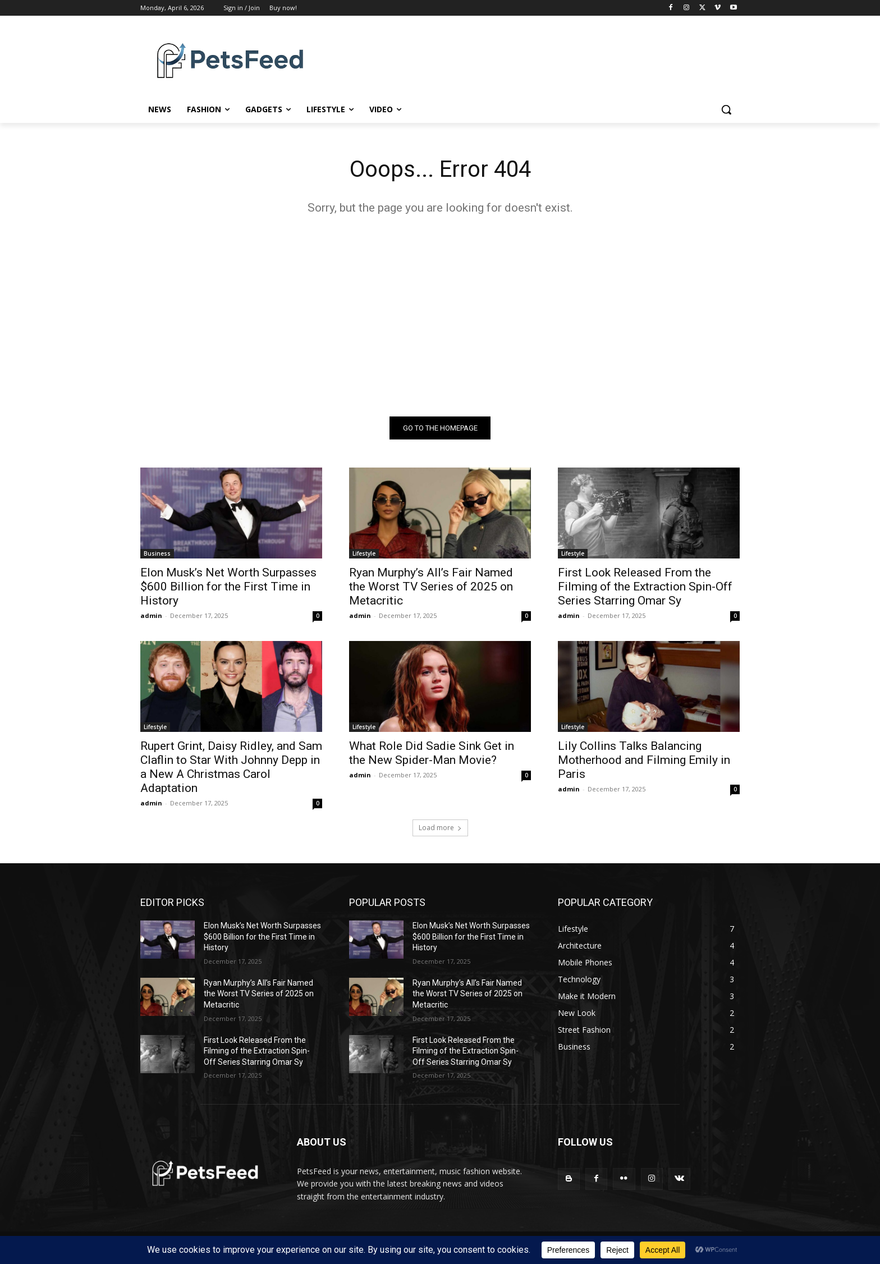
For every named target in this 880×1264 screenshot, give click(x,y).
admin (151, 615)
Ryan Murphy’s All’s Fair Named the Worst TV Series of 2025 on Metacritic (431, 586)
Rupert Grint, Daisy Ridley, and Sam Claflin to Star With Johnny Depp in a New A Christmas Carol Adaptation (231, 767)
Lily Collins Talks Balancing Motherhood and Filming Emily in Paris (644, 760)
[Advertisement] (440, 315)
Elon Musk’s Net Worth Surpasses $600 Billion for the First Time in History (228, 586)
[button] (726, 109)
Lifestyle (363, 553)
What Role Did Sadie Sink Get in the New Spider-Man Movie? (431, 753)
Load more (440, 827)
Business (157, 553)
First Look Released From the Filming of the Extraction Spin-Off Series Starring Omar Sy (645, 586)
